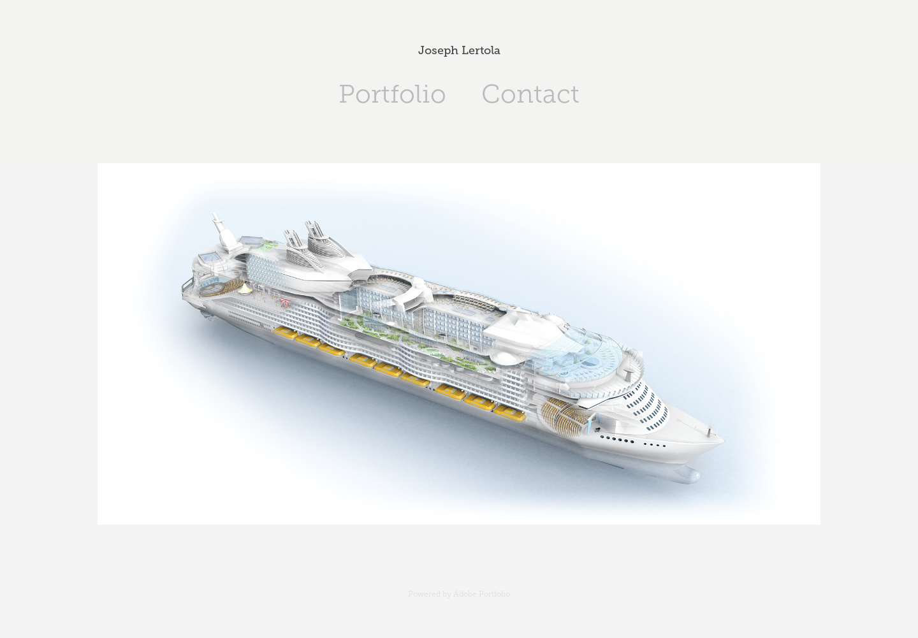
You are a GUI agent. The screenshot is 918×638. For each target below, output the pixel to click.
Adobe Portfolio (481, 594)
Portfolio (392, 94)
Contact (530, 94)
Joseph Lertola (459, 50)
